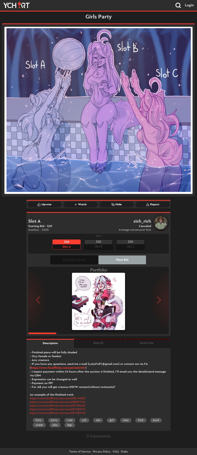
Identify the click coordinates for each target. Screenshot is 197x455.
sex (98, 420)
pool (156, 420)
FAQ (116, 451)
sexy (126, 420)
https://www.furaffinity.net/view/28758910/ (58, 413)
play (55, 425)
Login (189, 5)
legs (69, 425)
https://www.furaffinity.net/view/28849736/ (58, 402)
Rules (124, 451)
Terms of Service (80, 451)
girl (112, 420)
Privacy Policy (101, 451)
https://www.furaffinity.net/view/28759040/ (58, 405)
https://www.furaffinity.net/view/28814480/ (58, 398)
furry (38, 420)
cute (70, 420)
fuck (141, 420)
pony (54, 420)
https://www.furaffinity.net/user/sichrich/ (58, 367)
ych (84, 420)
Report (152, 204)
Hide (116, 204)
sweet (39, 425)
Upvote (44, 204)
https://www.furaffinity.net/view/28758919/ (58, 409)
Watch (80, 204)
